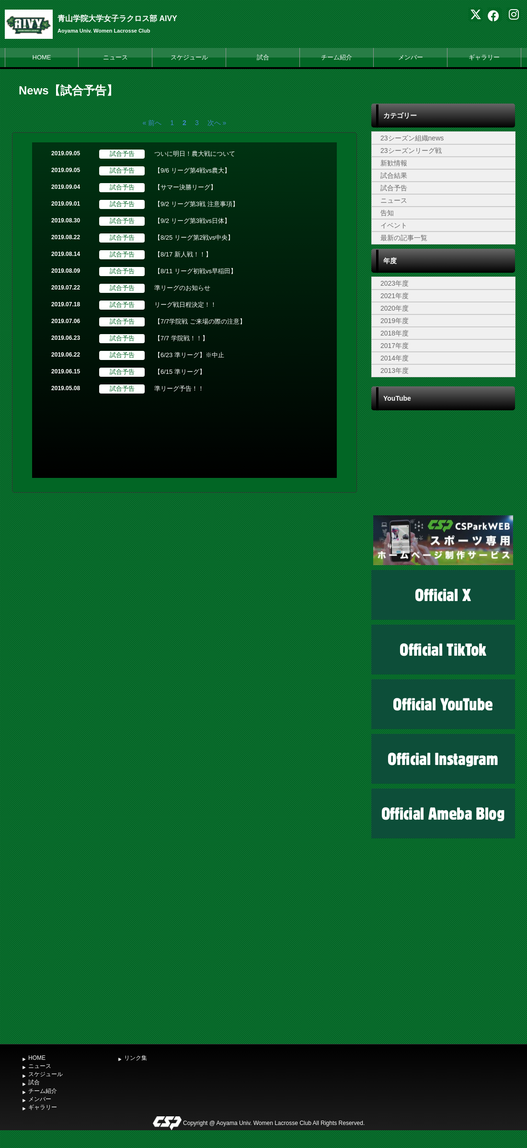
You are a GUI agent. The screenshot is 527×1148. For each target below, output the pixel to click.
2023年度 (394, 283)
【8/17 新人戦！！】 (183, 254)
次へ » (217, 123)
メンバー (410, 57)
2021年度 (394, 296)
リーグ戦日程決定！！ (185, 304)
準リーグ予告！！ (179, 388)
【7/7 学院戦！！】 (181, 338)
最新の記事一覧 (403, 238)
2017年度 (394, 345)
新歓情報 (393, 163)
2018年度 (394, 333)
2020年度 (394, 308)
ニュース (115, 57)
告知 (387, 213)
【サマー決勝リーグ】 (185, 187)
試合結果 (393, 175)
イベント (393, 225)
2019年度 (394, 321)
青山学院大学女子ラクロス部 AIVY (117, 18)
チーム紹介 (336, 57)
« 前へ (152, 123)
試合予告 (393, 188)
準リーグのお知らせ (182, 287)
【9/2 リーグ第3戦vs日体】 (192, 220)
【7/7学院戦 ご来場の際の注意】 (200, 321)
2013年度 (394, 370)
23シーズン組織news (412, 138)
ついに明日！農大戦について (194, 153)
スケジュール (189, 57)
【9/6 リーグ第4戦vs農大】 (192, 170)
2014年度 (394, 358)
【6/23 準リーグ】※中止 (189, 355)
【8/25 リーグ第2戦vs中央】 (194, 237)
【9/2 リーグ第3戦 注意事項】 (196, 204)
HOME (42, 57)
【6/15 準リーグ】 (180, 371)
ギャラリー (484, 57)
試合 (263, 57)
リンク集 (135, 1058)
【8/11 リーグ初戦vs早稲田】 (195, 271)
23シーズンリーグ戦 (411, 150)
